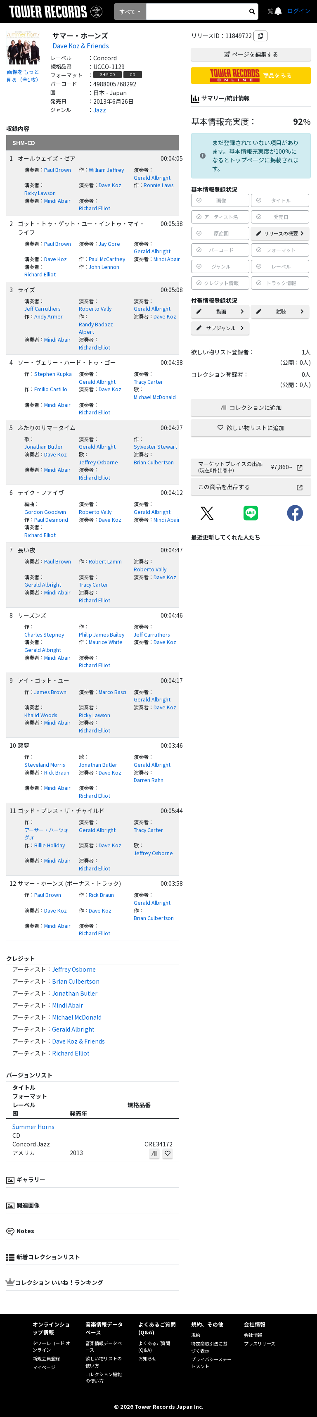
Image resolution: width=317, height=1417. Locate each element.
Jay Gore (109, 243)
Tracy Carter (148, 381)
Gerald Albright (152, 177)
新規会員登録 (46, 1358)
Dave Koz (110, 185)
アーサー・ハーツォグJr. (46, 834)
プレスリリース (259, 1343)
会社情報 (253, 1334)
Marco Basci (112, 692)
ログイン (298, 11)
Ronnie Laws (158, 185)
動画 (220, 311)
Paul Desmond (51, 519)
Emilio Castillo (50, 389)
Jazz (99, 110)
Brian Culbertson (154, 462)
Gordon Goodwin (45, 512)
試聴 (280, 311)
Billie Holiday (49, 845)
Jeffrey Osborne (98, 462)
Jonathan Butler (43, 446)
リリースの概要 (280, 233)
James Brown (50, 692)
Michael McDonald (155, 397)
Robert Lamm (105, 561)
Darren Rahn (148, 780)
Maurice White (106, 642)
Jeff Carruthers (42, 308)
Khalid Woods (40, 715)
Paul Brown (57, 170)
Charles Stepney (44, 634)
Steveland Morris (44, 764)
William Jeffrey (106, 170)
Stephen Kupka (53, 374)
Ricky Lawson (40, 193)
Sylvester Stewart (155, 446)
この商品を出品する (250, 487)
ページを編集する (251, 54)
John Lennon (104, 267)
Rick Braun (56, 772)
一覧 (268, 11)
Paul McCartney (107, 259)
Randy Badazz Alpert (96, 328)
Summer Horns (33, 1126)
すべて (127, 11)
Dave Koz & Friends (80, 45)
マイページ (44, 1367)
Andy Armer (48, 316)
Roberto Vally (95, 308)
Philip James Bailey (101, 634)
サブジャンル (220, 327)
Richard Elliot (94, 208)
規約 (195, 1334)
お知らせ (147, 1358)
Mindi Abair (57, 200)
